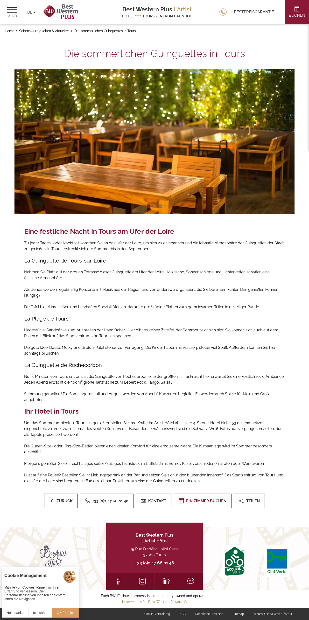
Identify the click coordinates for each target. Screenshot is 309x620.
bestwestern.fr (133, 602)
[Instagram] (142, 581)
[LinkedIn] (167, 581)
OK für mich (66, 613)
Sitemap (238, 614)
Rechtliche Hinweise (209, 614)
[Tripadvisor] (191, 581)
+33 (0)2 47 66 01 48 (154, 562)
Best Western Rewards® (167, 602)
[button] (148, 206)
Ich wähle (40, 613)
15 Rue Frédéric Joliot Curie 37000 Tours (154, 552)
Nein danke (15, 613)
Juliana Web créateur (277, 614)
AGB (183, 614)
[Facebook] (118, 581)
